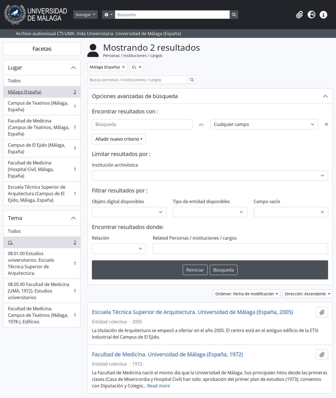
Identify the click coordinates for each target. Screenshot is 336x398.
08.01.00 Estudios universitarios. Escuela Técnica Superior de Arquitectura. (42, 263)
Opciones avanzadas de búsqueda (135, 96)
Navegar (84, 14)
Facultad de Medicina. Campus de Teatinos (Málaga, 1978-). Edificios (42, 315)
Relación (100, 238)
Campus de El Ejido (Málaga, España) (42, 148)
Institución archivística (115, 165)
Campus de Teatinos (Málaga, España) (42, 106)
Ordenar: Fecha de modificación (245, 293)
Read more (158, 386)
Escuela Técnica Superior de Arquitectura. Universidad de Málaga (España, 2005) (192, 312)
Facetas (42, 48)
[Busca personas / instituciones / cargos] (137, 80)
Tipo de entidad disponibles (201, 201)
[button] (299, 15)
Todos (14, 81)
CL (42, 243)
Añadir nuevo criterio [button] (117, 139)
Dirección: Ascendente (306, 293)
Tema (15, 218)
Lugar (15, 67)
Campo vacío (267, 201)
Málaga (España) (42, 93)
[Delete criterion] (326, 124)
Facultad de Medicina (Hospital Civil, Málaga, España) (42, 169)
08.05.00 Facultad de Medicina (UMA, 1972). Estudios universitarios (42, 290)
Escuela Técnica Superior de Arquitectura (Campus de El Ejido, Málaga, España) (42, 193)
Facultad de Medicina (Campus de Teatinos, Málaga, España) (42, 127)
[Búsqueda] (172, 14)
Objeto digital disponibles (118, 201)
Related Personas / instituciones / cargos (195, 238)
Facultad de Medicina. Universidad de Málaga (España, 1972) (167, 354)
